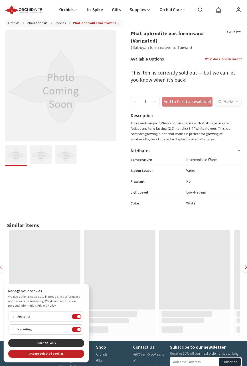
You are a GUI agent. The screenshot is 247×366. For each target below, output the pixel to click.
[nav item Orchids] (68, 10)
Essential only (46, 343)
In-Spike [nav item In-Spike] (95, 10)
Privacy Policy (46, 305)
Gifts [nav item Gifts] (116, 10)
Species (60, 23)
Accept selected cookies (46, 354)
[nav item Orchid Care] (173, 10)
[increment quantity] (154, 101)
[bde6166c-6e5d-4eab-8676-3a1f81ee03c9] (41, 155)
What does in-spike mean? (223, 59)
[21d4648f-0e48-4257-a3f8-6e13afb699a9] (16, 155)
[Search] (200, 10)
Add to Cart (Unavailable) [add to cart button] (187, 102)
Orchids (14, 23)
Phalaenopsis (37, 23)
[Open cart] (219, 9)
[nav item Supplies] (140, 10)
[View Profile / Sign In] (238, 10)
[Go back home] (24, 9)
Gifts (99, 360)
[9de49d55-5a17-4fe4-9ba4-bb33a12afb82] (66, 155)
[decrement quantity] (135, 101)
